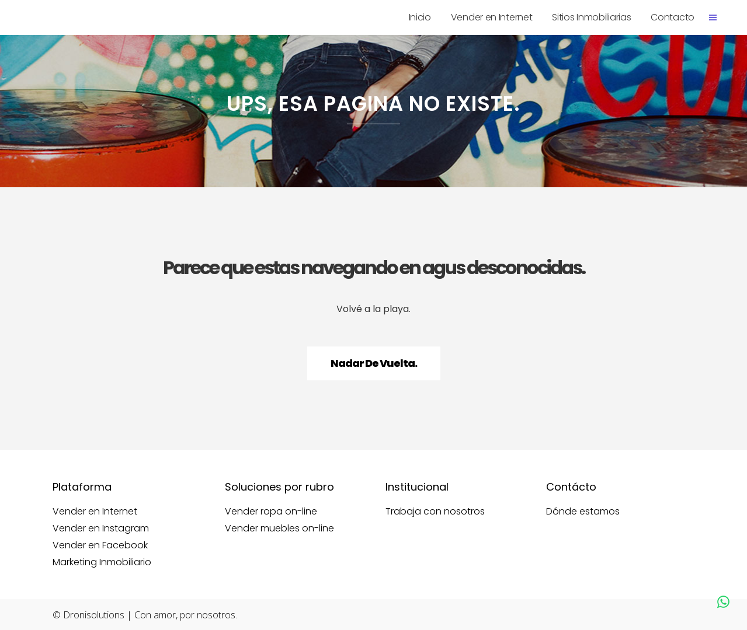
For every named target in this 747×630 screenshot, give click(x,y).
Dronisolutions (93, 614)
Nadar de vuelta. (374, 363)
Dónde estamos (583, 511)
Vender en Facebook (100, 545)
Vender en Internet (95, 511)
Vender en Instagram (101, 528)
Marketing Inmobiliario (102, 562)
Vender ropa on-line (271, 511)
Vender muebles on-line (279, 528)
